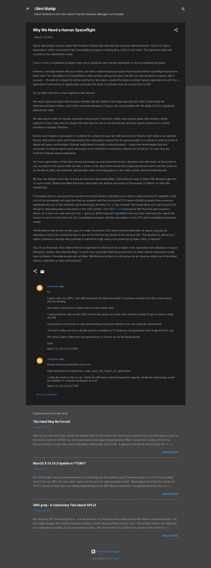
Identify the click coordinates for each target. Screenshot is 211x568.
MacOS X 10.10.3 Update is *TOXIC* (59, 463)
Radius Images (113, 558)
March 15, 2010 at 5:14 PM (62, 348)
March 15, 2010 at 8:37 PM (62, 386)
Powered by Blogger (105, 551)
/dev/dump (45, 8)
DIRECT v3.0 (115, 209)
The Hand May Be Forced (51, 421)
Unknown (52, 286)
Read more (170, 452)
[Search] (183, 9)
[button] (176, 30)
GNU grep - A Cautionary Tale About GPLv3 (64, 505)
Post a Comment (47, 394)
